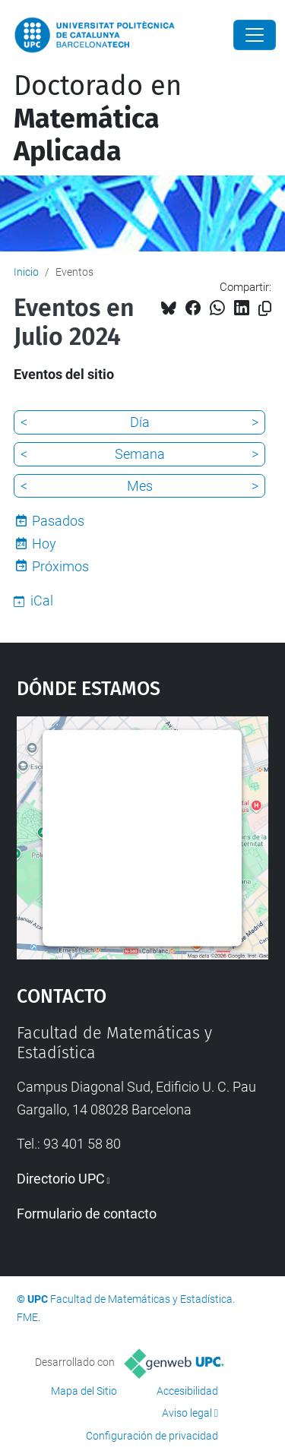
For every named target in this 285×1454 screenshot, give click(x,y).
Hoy (44, 544)
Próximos (60, 566)
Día (140, 422)
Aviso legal (187, 1413)
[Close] (254, 35)
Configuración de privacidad (152, 1436)
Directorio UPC (61, 1179)
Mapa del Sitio (84, 1391)
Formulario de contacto (87, 1214)
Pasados (58, 521)
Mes (140, 486)
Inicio (26, 272)
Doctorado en (98, 118)
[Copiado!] (264, 309)
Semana (140, 454)
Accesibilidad (187, 1391)
